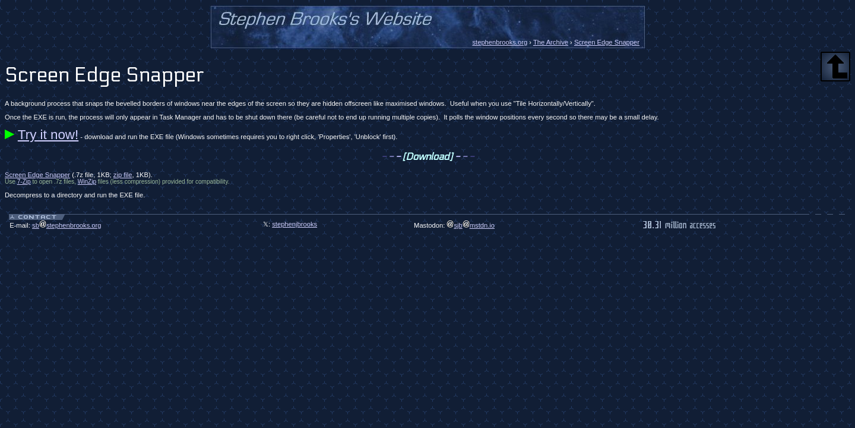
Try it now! (48, 134)
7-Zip (24, 181)
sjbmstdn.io (470, 225)
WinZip (87, 181)
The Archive (550, 42)
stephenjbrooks (294, 224)
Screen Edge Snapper (606, 42)
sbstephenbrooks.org (67, 225)
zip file (122, 174)
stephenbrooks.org (499, 42)
